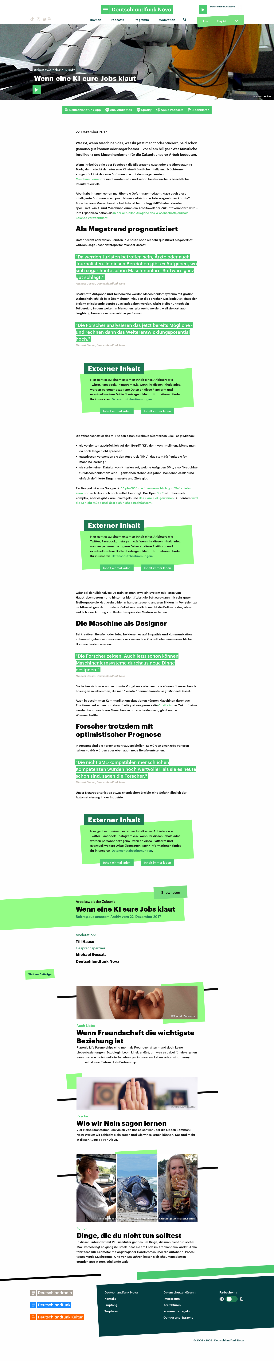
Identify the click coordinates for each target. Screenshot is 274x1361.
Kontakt (110, 1298)
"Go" (160, 493)
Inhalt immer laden (157, 411)
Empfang (111, 1305)
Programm (141, 19)
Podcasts (117, 19)
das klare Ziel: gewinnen (156, 498)
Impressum (171, 1298)
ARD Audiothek (118, 110)
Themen (95, 19)
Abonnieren (198, 110)
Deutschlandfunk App (83, 110)
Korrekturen (172, 1305)
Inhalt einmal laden (117, 411)
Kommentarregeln (176, 1311)
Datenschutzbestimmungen (132, 399)
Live (205, 21)
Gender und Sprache (178, 1317)
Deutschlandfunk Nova (121, 1292)
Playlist (221, 21)
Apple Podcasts (169, 110)
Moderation (167, 19)
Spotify (144, 110)
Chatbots (165, 705)
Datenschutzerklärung (179, 1292)
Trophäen (111, 1311)
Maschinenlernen (88, 179)
